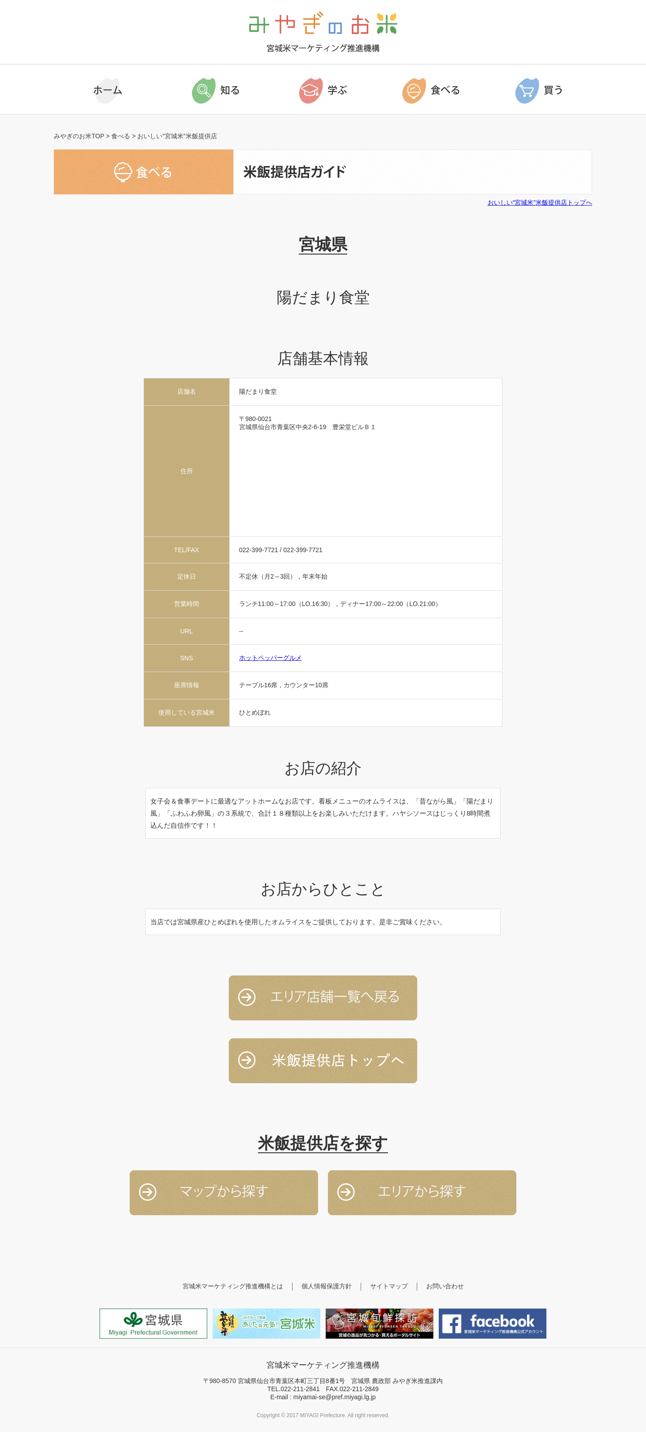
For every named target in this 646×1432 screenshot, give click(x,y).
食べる (120, 136)
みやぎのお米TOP (79, 136)
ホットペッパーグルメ (270, 657)
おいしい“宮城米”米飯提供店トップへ (540, 202)
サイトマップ (389, 1286)
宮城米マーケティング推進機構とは (233, 1286)
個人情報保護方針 (326, 1286)
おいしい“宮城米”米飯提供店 (177, 136)
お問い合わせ (445, 1286)
